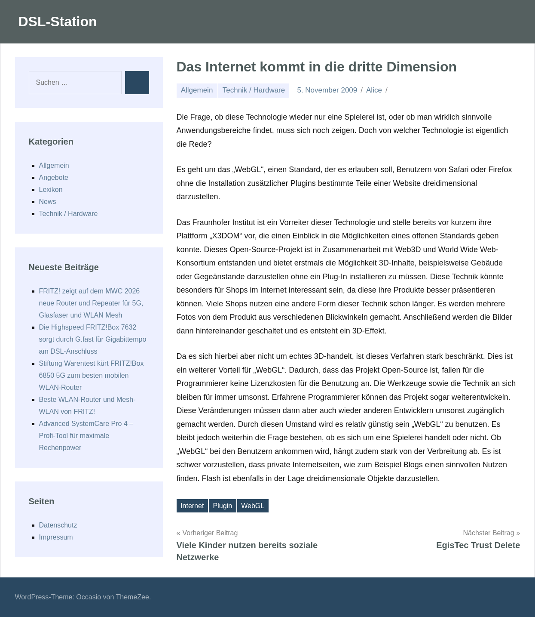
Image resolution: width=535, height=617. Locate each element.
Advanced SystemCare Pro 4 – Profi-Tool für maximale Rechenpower (86, 435)
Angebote (54, 177)
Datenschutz (58, 525)
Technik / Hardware (254, 90)
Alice (374, 90)
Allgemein (197, 90)
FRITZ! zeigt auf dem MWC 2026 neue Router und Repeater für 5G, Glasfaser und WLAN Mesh (91, 303)
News (47, 201)
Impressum (56, 537)
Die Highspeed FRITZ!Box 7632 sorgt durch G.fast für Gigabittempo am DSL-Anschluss (93, 339)
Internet (192, 505)
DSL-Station (57, 21)
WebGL (252, 505)
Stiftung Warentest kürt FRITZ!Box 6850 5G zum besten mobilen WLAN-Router (91, 375)
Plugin (222, 505)
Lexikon (51, 189)
